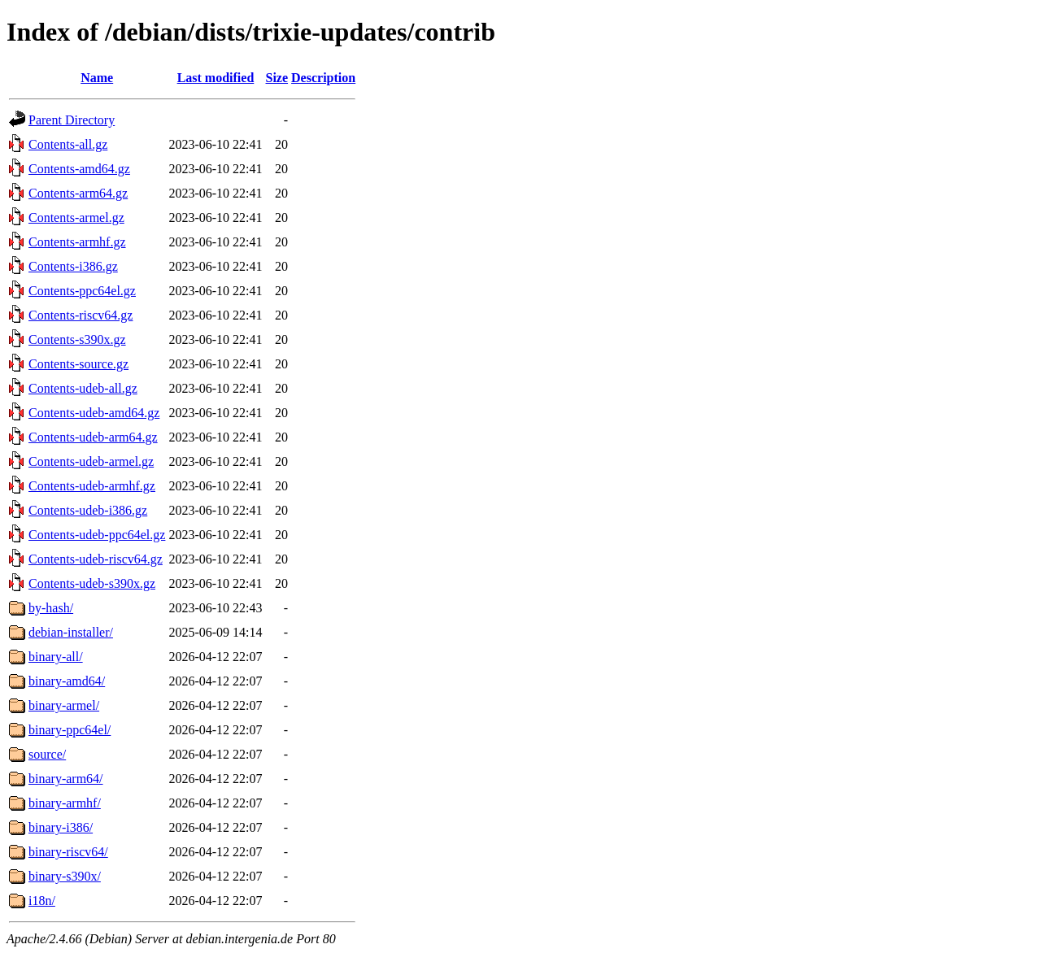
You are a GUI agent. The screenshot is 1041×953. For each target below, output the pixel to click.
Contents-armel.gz (76, 217)
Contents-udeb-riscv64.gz (95, 559)
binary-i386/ (60, 827)
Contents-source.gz (78, 364)
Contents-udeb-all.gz (82, 388)
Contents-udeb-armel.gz (91, 461)
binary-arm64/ (65, 778)
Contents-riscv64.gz (80, 315)
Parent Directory (71, 120)
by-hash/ (50, 608)
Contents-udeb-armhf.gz (91, 486)
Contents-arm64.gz (78, 193)
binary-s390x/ (64, 876)
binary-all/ (55, 657)
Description (323, 78)
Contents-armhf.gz (77, 242)
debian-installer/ (70, 632)
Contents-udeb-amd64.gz (93, 413)
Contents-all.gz (67, 144)
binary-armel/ (63, 705)
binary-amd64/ (66, 681)
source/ (47, 754)
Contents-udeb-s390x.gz (91, 583)
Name (97, 78)
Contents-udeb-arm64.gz (93, 437)
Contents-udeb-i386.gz (87, 510)
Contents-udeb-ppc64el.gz (96, 535)
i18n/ (41, 900)
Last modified (216, 78)
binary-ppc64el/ (69, 730)
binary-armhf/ (64, 803)
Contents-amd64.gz (79, 169)
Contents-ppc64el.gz (82, 291)
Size (277, 78)
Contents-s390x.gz (77, 339)
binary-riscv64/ (68, 852)
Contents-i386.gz (73, 266)
